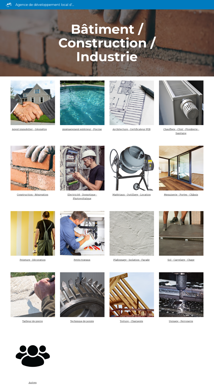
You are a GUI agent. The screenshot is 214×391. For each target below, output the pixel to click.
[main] (107, 43)
